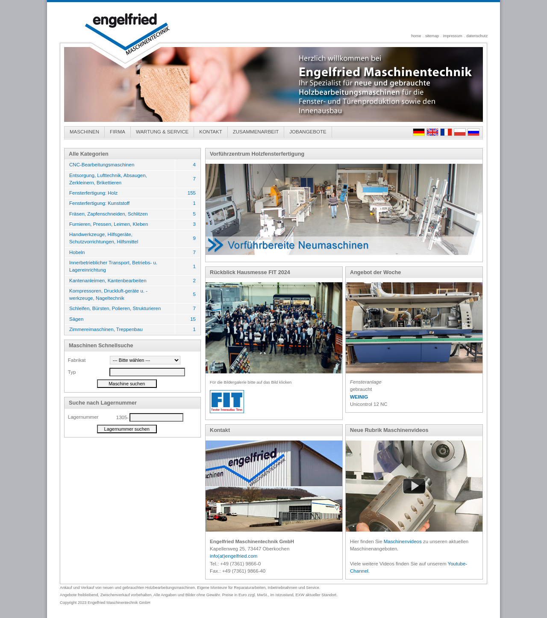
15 (193, 319)
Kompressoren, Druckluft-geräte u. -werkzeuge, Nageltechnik (108, 294)
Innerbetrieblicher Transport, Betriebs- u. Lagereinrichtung (113, 266)
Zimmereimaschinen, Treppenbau (106, 329)
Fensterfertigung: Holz (93, 192)
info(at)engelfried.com (233, 556)
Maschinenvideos (403, 541)
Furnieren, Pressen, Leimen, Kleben (108, 224)
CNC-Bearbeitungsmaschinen (101, 164)
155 (192, 192)
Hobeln (77, 252)
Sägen (76, 319)
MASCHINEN (84, 131)
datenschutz (477, 36)
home (416, 36)
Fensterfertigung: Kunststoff (99, 203)
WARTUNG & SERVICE (162, 131)
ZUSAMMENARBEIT (256, 131)
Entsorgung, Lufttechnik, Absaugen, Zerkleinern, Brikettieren (108, 179)
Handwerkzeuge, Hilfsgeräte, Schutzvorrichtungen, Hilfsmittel (103, 238)
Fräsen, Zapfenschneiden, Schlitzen (108, 213)
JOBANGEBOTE (307, 131)
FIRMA (117, 131)
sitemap (432, 36)
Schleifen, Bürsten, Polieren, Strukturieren (115, 308)
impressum (452, 36)
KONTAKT (210, 131)
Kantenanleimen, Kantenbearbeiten (108, 280)
